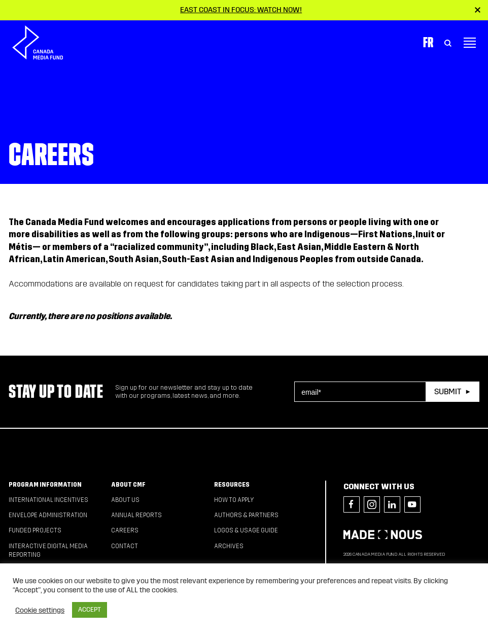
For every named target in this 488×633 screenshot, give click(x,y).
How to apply (234, 499)
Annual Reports (136, 515)
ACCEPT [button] (89, 610)
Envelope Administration (48, 515)
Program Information (45, 484)
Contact (124, 546)
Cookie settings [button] (39, 610)
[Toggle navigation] (470, 43)
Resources (232, 484)
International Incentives (48, 499)
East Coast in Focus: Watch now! (241, 9)
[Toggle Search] (448, 42)
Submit (447, 391)
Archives (228, 546)
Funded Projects (35, 530)
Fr (428, 42)
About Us (125, 499)
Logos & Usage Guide (246, 530)
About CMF (128, 484)
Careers (124, 530)
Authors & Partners (246, 515)
